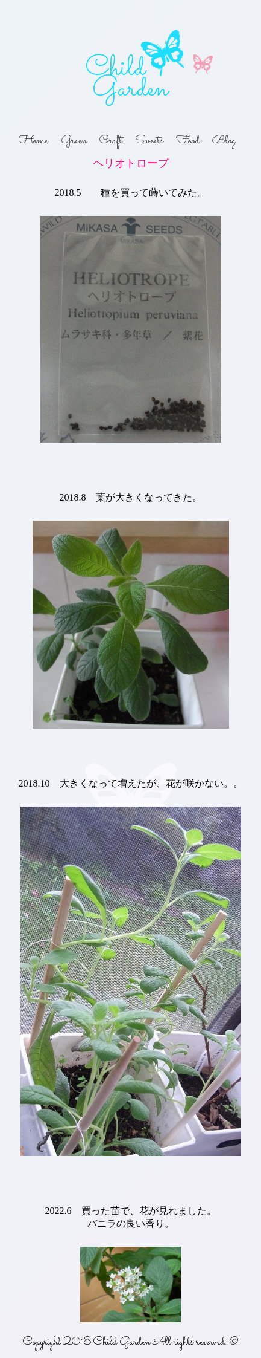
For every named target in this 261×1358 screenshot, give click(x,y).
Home (33, 140)
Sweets (149, 140)
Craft (110, 140)
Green (74, 140)
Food (188, 140)
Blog (224, 140)
